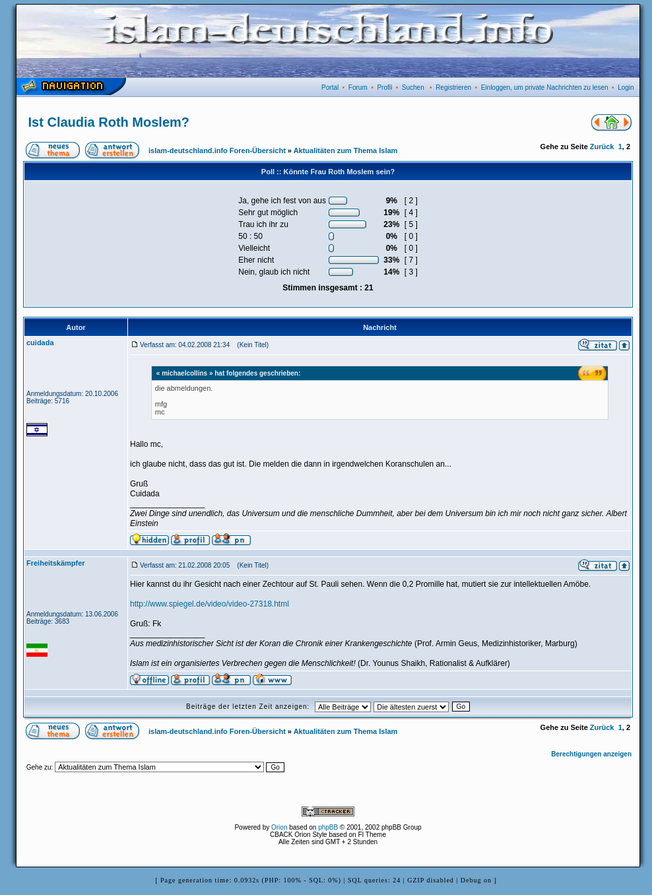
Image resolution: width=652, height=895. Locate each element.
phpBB (328, 827)
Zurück (602, 146)
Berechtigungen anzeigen (591, 754)
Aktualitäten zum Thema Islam (346, 150)
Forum (358, 87)
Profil (384, 87)
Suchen (413, 87)
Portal (330, 87)
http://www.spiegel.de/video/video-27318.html (209, 604)
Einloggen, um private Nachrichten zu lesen (544, 87)
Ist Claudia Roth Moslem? (108, 122)
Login (626, 87)
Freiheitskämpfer (55, 563)
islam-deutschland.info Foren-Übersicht (217, 150)
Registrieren (453, 87)
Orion (279, 827)
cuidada (40, 343)
